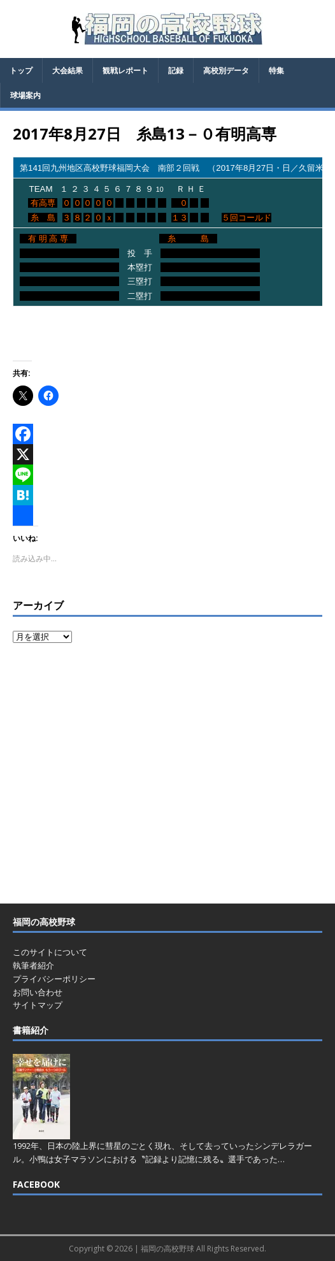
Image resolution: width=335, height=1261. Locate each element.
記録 (175, 70)
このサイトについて (50, 952)
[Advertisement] (167, 775)
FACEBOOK (36, 1184)
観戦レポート (125, 70)
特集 (276, 70)
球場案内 (25, 95)
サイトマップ (37, 1005)
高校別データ (226, 70)
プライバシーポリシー (54, 978)
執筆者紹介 (33, 965)
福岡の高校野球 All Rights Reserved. (203, 1248)
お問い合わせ (37, 992)
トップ (21, 70)
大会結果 (67, 70)
